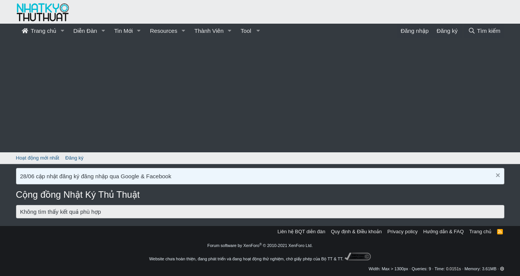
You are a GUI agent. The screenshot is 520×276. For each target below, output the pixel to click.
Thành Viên (209, 30)
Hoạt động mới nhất (38, 158)
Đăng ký (74, 158)
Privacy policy (402, 231)
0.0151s (453, 268)
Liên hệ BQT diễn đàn (301, 231)
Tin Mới (123, 30)
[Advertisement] (260, 95)
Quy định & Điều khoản (356, 231)
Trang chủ (39, 30)
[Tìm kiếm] (484, 31)
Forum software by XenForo (260, 245)
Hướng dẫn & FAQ (443, 231)
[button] (62, 31)
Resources (163, 30)
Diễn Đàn (85, 30)
